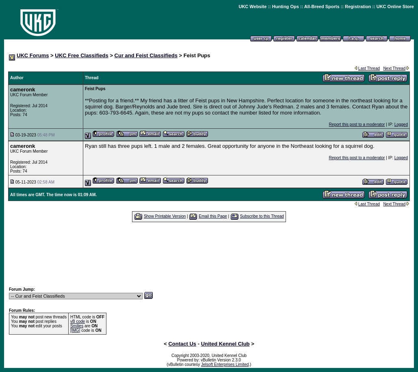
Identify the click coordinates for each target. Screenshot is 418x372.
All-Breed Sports (322, 6)
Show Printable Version (165, 216)
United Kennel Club (225, 344)
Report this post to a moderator (357, 124)
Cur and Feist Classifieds (146, 55)
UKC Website (252, 6)
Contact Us (182, 344)
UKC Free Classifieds (81, 55)
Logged (401, 124)
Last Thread (369, 68)
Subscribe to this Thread (262, 216)
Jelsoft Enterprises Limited (225, 364)
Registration (358, 6)
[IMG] (75, 330)
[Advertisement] (209, 254)
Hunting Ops (285, 6)
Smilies (76, 326)
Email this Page (213, 216)
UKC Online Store (395, 6)
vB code (77, 321)
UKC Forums (33, 55)
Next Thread (394, 68)
